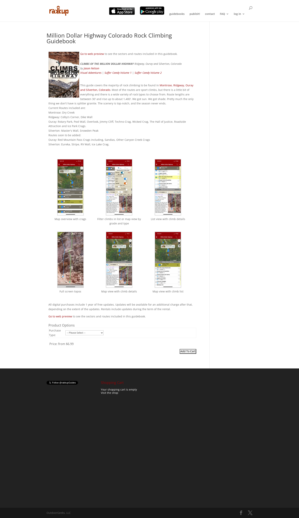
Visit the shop (109, 393)
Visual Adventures (90, 72)
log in (237, 14)
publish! (195, 14)
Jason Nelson (91, 68)
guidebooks (177, 14)
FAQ (222, 14)
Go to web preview (92, 54)
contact (210, 14)
